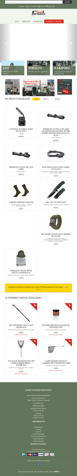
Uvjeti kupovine (38, 434)
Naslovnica (38, 427)
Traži (67, 2)
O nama (21, 6)
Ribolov (26, 21)
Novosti (27, 6)
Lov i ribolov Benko (38, 13)
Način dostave (38, 439)
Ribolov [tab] (46, 99)
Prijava (41, 6)
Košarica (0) (50, 6)
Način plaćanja (38, 441)
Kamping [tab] (57, 99)
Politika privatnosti (38, 436)
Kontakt (34, 6)
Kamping (38, 21)
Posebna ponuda (54, 21)
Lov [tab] (36, 99)
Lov (17, 21)
